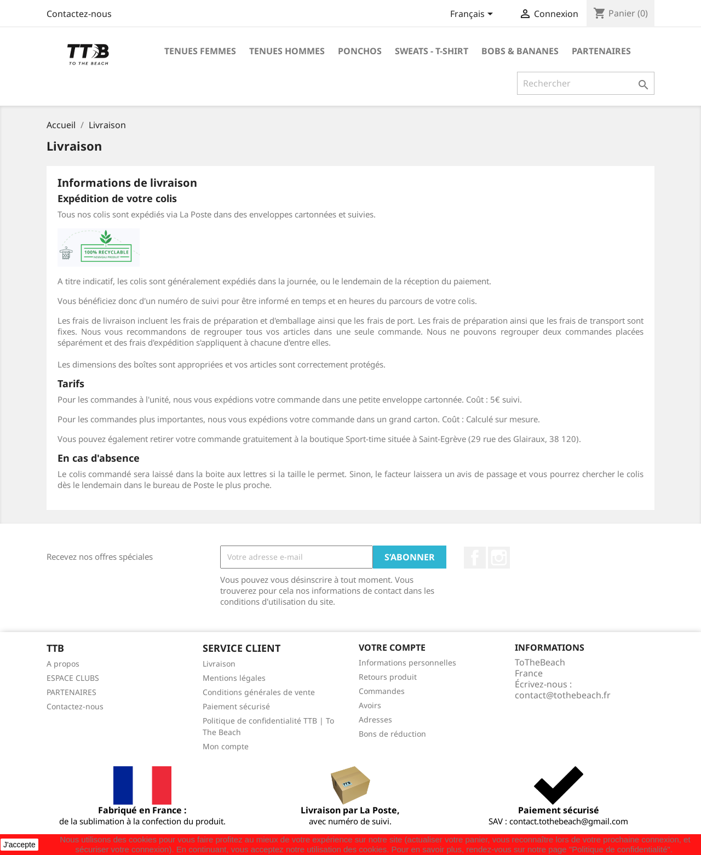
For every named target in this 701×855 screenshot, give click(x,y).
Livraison (219, 663)
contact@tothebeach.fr (563, 695)
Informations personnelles (407, 662)
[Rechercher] (585, 83)
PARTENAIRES (601, 51)
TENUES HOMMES (287, 51)
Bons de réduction (392, 733)
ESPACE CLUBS (73, 678)
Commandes (382, 691)
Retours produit (388, 677)
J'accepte (19, 844)
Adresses (375, 719)
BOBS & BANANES (520, 51)
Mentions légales (234, 678)
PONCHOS (360, 51)
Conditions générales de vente (259, 692)
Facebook (475, 558)
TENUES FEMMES (200, 51)
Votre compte (392, 647)
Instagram (499, 558)
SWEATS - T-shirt (431, 51)
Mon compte (226, 746)
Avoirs (370, 705)
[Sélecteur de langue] (473, 14)
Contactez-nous (79, 14)
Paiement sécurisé (236, 706)
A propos (63, 663)
